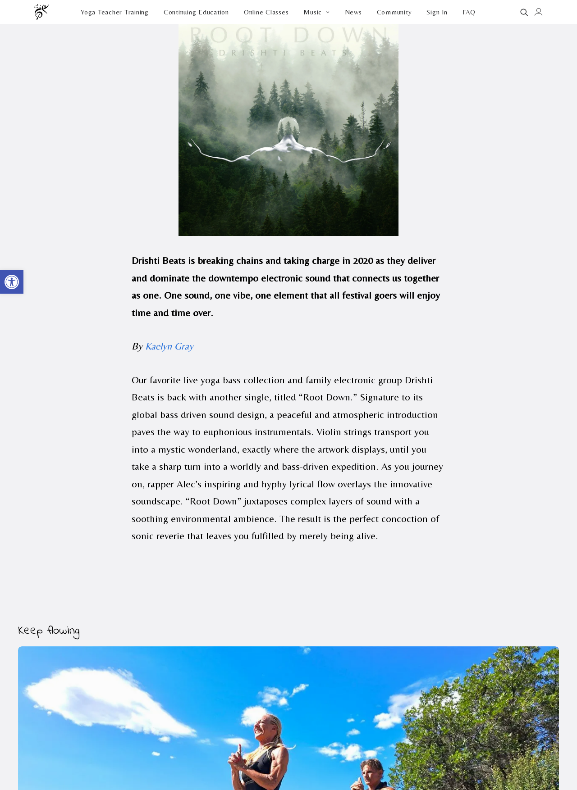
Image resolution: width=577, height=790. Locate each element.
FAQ (469, 12)
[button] (525, 12)
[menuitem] (114, 12)
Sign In (436, 12)
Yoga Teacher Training (115, 12)
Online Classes (266, 12)
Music (316, 12)
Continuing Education (196, 12)
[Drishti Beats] (42, 12)
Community (394, 12)
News (353, 12)
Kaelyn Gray (169, 346)
